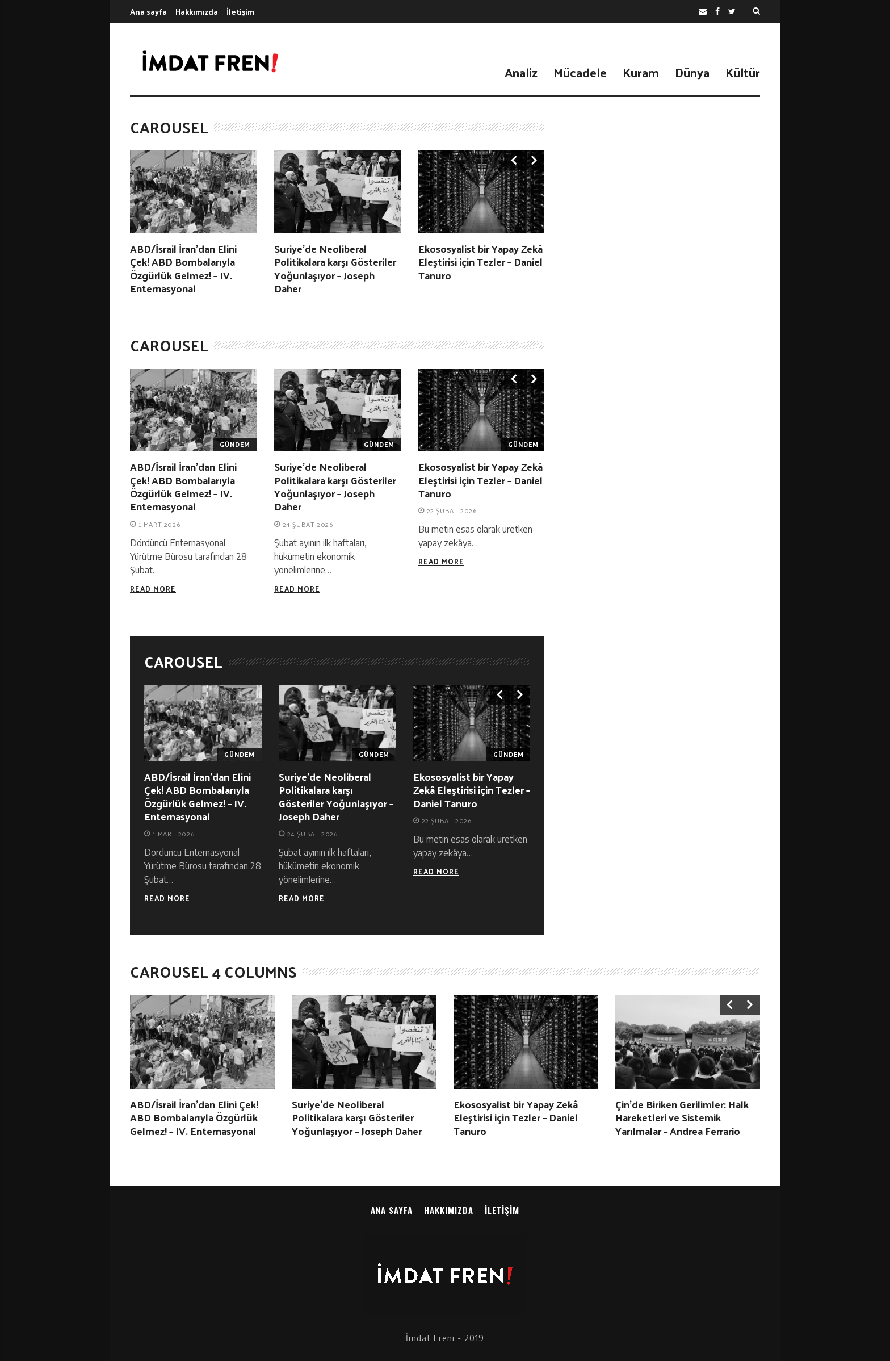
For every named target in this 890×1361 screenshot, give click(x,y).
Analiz (521, 72)
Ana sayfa (148, 12)
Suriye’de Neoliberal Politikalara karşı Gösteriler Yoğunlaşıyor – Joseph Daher (335, 268)
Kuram (641, 72)
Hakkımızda (196, 12)
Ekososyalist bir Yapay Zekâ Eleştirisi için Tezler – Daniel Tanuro (480, 261)
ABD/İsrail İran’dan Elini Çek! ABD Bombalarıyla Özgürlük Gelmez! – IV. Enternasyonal (183, 268)
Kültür (742, 72)
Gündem (235, 444)
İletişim (240, 12)
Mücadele (580, 72)
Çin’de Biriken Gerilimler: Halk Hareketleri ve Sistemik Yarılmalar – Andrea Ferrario (682, 1117)
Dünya (692, 72)
